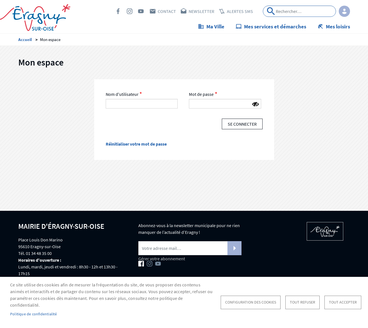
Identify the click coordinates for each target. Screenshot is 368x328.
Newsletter (201, 11)
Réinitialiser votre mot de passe (136, 144)
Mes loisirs (338, 26)
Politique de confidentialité (33, 314)
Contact (167, 11)
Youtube (140, 11)
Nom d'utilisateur (122, 94)
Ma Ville (215, 26)
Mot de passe (201, 94)
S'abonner (234, 248)
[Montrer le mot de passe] (255, 104)
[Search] (299, 11)
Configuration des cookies (250, 302)
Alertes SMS (240, 11)
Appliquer (271, 11)
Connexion (344, 11)
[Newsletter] (189, 248)
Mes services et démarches (275, 26)
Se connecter (242, 124)
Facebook (118, 11)
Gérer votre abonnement (161, 258)
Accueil (25, 39)
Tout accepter (343, 302)
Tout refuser (302, 302)
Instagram (129, 11)
